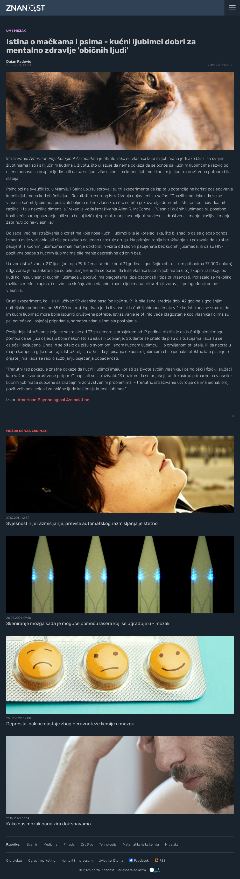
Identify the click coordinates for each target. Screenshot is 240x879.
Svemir (32, 844)
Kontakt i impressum (77, 860)
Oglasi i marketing (41, 860)
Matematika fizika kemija (141, 844)
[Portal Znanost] (90, 8)
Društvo (87, 844)
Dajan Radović (18, 61)
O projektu (14, 860)
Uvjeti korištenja (111, 860)
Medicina (50, 844)
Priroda (69, 844)
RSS (162, 860)
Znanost (107, 870)
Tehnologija (108, 844)
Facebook (141, 860)
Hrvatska (172, 844)
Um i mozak (16, 31)
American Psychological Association (53, 399)
